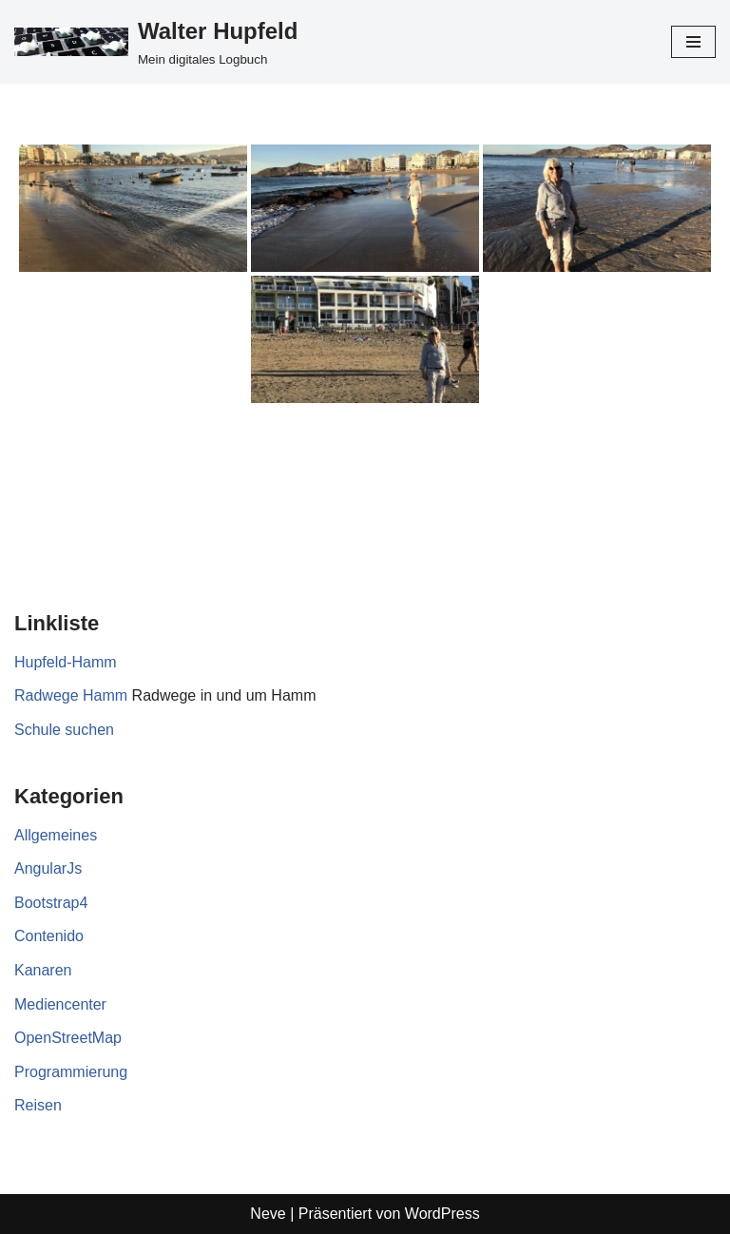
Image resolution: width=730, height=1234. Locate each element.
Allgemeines (55, 835)
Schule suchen (64, 730)
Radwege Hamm (70, 695)
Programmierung (70, 1072)
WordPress (442, 1213)
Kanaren (43, 970)
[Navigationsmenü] (693, 42)
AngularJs (48, 868)
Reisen (38, 1105)
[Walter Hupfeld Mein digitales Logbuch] (156, 41)
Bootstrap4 (50, 903)
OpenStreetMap (68, 1038)
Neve (267, 1213)
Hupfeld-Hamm (65, 662)
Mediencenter (60, 1004)
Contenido (49, 936)
